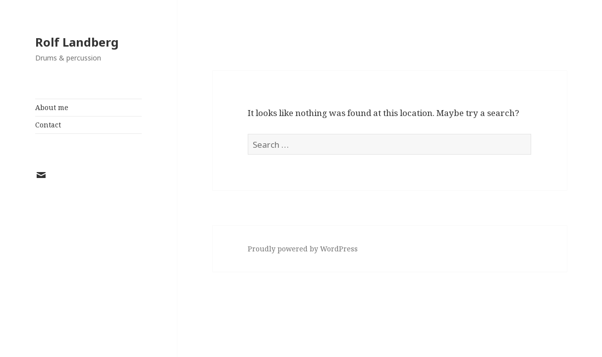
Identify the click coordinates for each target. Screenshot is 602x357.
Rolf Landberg (76, 42)
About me (51, 107)
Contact (48, 124)
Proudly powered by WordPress (303, 248)
